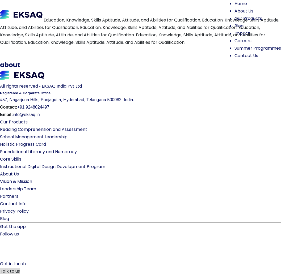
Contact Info (13, 204)
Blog (4, 219)
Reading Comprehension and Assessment (43, 129)
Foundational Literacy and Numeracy (38, 152)
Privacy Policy (14, 211)
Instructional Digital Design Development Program (52, 167)
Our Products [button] (248, 18)
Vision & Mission (16, 181)
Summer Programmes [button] (257, 48)
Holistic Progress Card (23, 144)
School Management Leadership (34, 137)
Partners (9, 196)
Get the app (13, 227)
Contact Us (246, 56)
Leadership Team (18, 189)
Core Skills (10, 159)
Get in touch (13, 264)
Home (240, 4)
